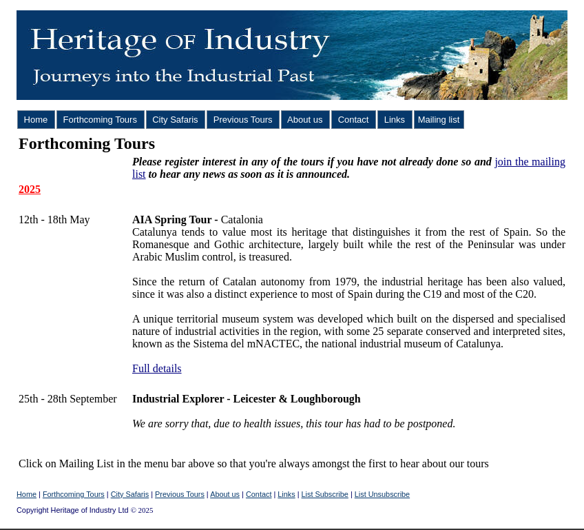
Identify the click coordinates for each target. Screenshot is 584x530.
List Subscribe (325, 494)
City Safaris (175, 119)
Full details (157, 368)
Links (395, 119)
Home (35, 119)
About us (305, 119)
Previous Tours (243, 119)
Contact (353, 119)
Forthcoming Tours (100, 119)
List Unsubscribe (382, 494)
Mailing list (439, 119)
